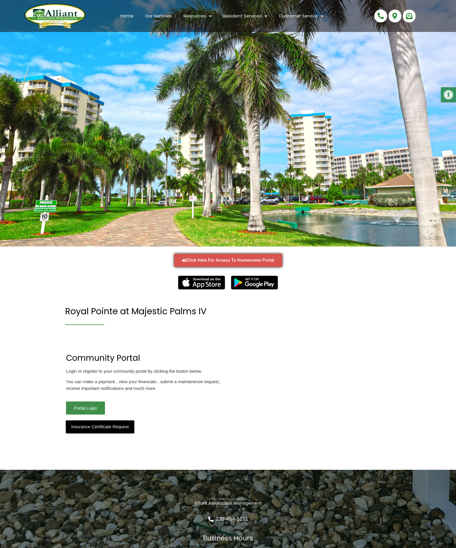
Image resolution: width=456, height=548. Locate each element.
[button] (448, 94)
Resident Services (245, 16)
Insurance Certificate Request (100, 426)
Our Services (158, 16)
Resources (198, 16)
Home (126, 16)
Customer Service (301, 16)
